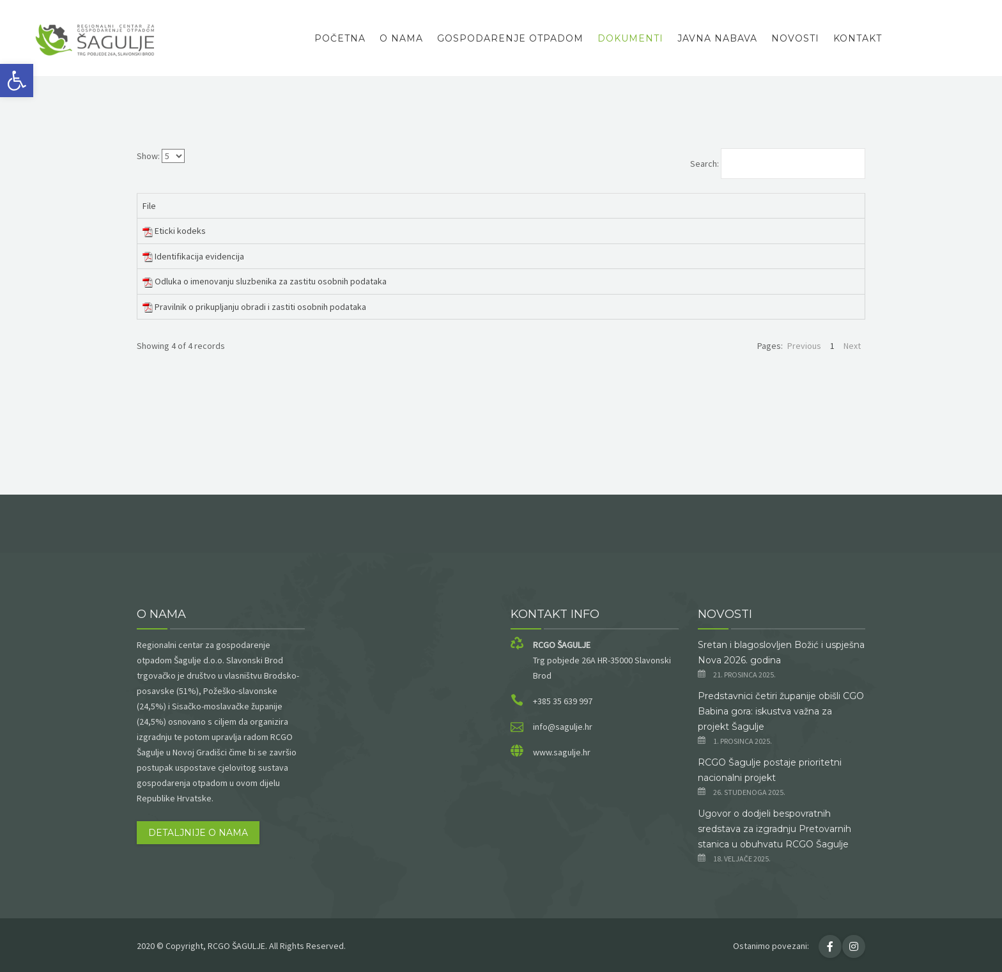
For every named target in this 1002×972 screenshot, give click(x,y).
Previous (804, 345)
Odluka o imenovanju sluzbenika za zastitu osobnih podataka (271, 281)
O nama (401, 38)
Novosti (795, 38)
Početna (340, 38)
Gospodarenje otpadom (510, 38)
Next (852, 345)
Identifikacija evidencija (199, 256)
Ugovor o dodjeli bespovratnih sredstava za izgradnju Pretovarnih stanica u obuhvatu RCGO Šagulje (774, 829)
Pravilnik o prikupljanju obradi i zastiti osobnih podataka (260, 306)
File (149, 206)
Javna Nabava (717, 38)
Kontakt (857, 38)
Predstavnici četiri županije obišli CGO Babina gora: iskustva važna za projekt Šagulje (781, 711)
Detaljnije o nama (198, 832)
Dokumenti (630, 38)
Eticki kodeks (180, 230)
